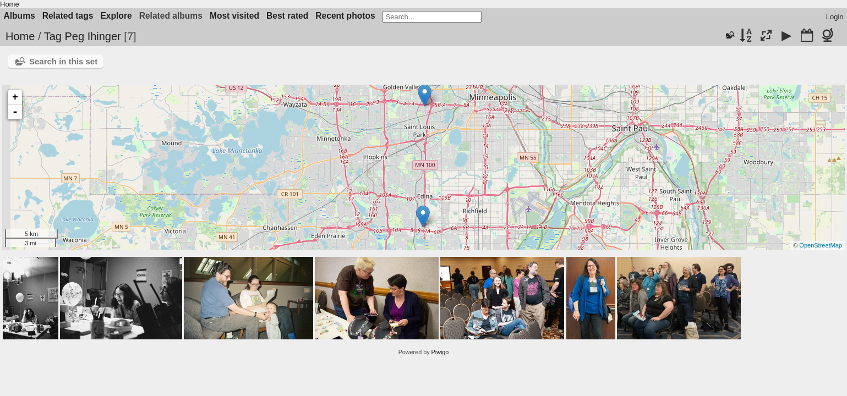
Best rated (287, 15)
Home (9, 4)
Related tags (68, 15)
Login (835, 17)
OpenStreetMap (820, 245)
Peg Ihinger (92, 36)
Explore (116, 15)
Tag (53, 36)
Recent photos (345, 15)
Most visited (234, 15)
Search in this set (63, 61)
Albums (19, 15)
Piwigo (440, 352)
